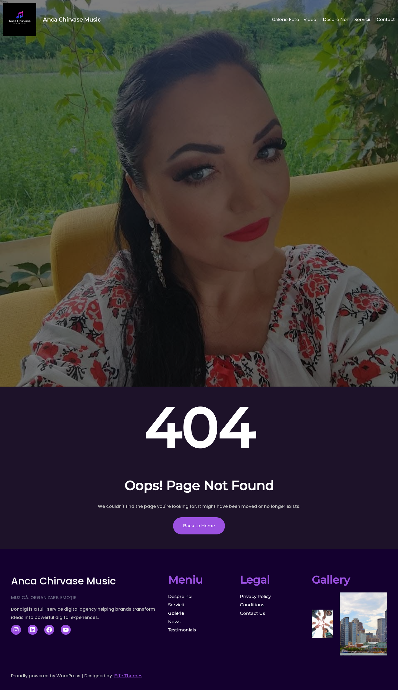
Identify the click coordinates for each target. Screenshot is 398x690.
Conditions (252, 604)
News (174, 621)
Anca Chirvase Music (72, 19)
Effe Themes (128, 675)
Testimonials (182, 630)
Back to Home (199, 525)
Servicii (176, 604)
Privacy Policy (255, 596)
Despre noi (180, 596)
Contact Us (252, 613)
